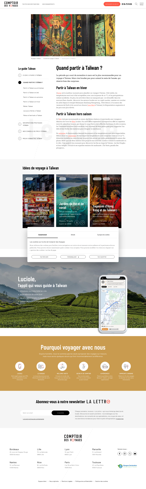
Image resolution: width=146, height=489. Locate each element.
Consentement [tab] (42, 235)
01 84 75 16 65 (125, 4)
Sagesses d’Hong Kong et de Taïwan (105, 211)
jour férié (91, 105)
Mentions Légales (67, 481)
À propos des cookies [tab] (103, 235)
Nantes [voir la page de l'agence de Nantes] (13, 462)
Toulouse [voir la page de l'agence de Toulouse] (96, 462)
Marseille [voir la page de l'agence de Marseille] (96, 449)
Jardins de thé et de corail (72, 210)
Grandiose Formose (38, 213)
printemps (72, 136)
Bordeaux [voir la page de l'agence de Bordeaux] (14, 449)
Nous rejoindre (54, 481)
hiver (59, 93)
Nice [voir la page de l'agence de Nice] (39, 462)
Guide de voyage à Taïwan (52, 58)
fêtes (73, 121)
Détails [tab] (73, 235)
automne (62, 133)
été (60, 119)
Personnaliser (73, 257)
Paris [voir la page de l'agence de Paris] (67, 462)
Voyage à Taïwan (36, 58)
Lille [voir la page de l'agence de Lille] (39, 449)
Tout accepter (102, 257)
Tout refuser (44, 257)
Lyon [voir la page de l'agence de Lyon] (67, 449)
